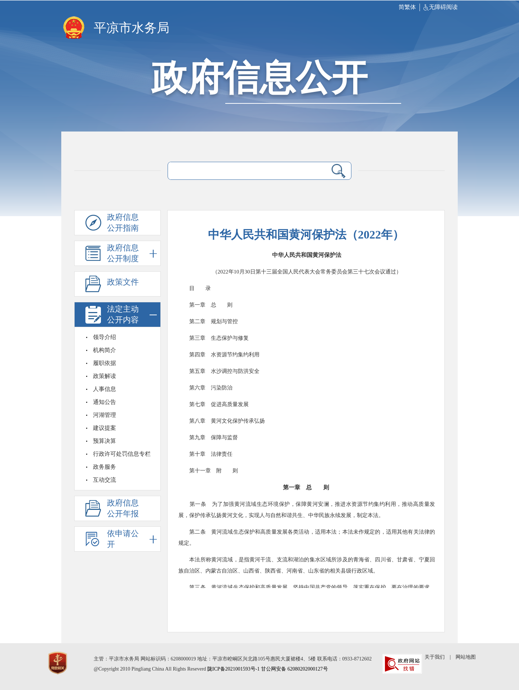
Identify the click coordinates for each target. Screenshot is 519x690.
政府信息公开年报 (123, 509)
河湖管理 (104, 415)
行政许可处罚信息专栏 (122, 454)
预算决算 (104, 441)
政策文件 (123, 284)
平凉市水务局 (131, 28)
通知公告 (104, 402)
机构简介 (104, 350)
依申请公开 (132, 539)
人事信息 (104, 389)
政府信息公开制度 (132, 253)
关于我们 (435, 657)
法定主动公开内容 (132, 314)
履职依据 (104, 363)
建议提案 (104, 428)
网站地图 (466, 657)
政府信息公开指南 (123, 223)
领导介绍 (104, 337)
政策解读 (104, 376)
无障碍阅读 (440, 7)
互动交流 (104, 480)
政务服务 (104, 467)
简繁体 (407, 7)
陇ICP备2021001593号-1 (233, 669)
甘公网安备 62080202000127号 (294, 669)
